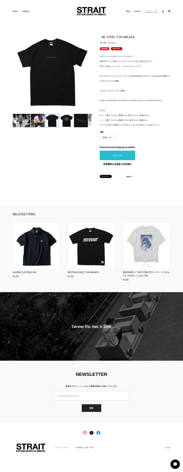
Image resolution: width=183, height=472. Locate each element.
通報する (129, 177)
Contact (137, 11)
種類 (101, 132)
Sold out (117, 155)
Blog (128, 11)
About (15, 11)
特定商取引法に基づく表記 (84, 447)
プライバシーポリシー (62, 447)
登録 (91, 407)
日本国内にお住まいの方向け (117, 164)
